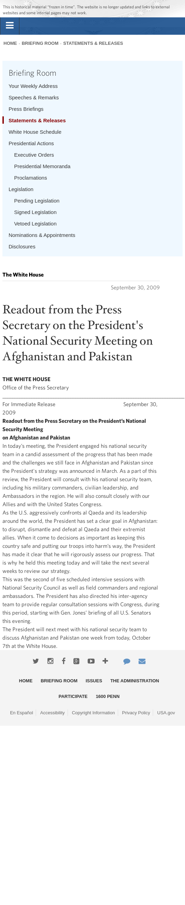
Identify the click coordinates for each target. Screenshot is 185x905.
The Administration (134, 680)
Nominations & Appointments (42, 235)
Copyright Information (93, 712)
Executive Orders (34, 155)
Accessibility (52, 712)
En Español (21, 712)
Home (10, 43)
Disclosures (22, 246)
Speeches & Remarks (34, 97)
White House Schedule (35, 132)
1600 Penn (108, 696)
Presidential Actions (31, 143)
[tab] (9, 25)
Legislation (21, 189)
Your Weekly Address (33, 86)
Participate (73, 696)
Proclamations (30, 178)
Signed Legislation (35, 212)
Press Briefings (26, 109)
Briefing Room (40, 43)
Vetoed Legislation (35, 224)
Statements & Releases (93, 43)
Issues (94, 680)
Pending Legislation (37, 201)
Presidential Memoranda (42, 166)
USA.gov (166, 712)
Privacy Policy (136, 712)
